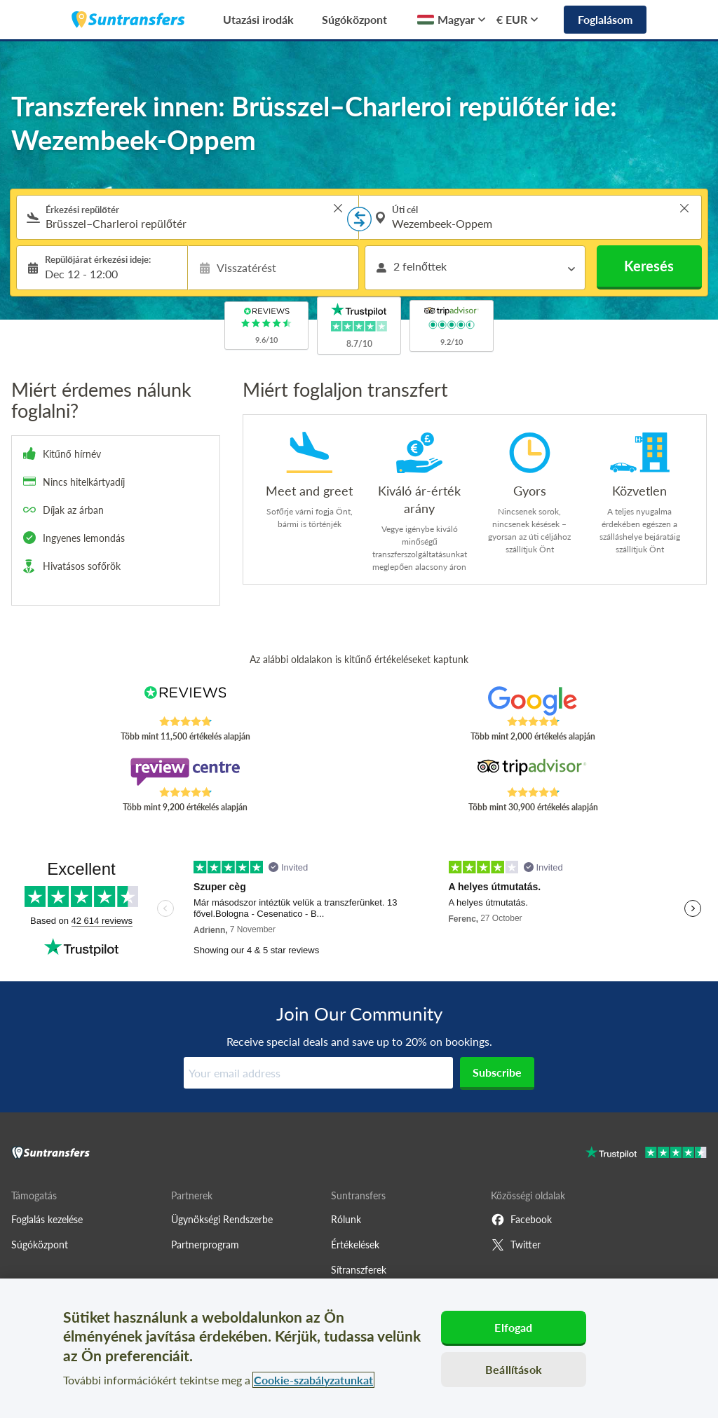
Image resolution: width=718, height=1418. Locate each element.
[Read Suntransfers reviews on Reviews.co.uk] (185, 701)
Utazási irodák (258, 19)
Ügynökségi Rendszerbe (222, 1219)
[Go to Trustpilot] (646, 1154)
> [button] (338, 208)
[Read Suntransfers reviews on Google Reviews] (532, 701)
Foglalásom (605, 19)
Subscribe (497, 1072)
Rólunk (346, 1219)
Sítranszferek (358, 1270)
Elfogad (513, 1327)
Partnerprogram (205, 1244)
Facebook (521, 1220)
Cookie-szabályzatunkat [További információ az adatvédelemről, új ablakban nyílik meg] (313, 1379)
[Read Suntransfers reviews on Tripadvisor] (532, 771)
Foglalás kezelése (47, 1219)
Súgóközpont (354, 19)
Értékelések (355, 1244)
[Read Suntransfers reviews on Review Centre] (185, 771)
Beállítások (513, 1369)
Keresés (649, 265)
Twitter (516, 1245)
